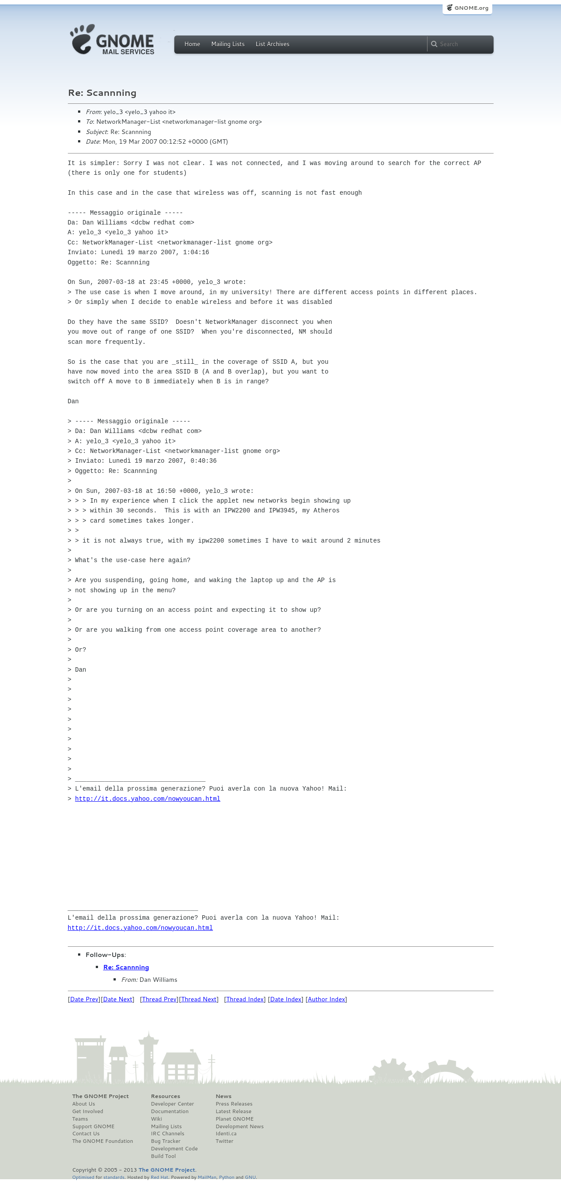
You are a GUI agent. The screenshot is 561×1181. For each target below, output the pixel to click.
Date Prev (84, 999)
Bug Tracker (165, 1141)
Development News (240, 1126)
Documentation (169, 1111)
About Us (83, 1103)
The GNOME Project (100, 1096)
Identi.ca (226, 1133)
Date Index (286, 999)
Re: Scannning (126, 967)
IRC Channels (167, 1133)
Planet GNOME (235, 1118)
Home (192, 44)
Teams (80, 1118)
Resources (165, 1096)
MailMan (207, 1176)
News (223, 1096)
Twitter (224, 1141)
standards (114, 1176)
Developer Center (172, 1103)
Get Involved (87, 1111)
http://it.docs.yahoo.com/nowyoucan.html (147, 799)
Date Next (117, 999)
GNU (250, 1176)
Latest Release (233, 1111)
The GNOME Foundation (102, 1141)
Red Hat (159, 1176)
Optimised (83, 1176)
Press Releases (234, 1103)
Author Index (326, 999)
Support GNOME (93, 1126)
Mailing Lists (228, 44)
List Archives (272, 44)
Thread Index (245, 999)
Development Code (174, 1148)
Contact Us (86, 1133)
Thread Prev (159, 999)
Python (227, 1176)
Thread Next (198, 999)
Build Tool (163, 1156)
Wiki (156, 1118)
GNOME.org (471, 8)
